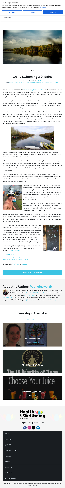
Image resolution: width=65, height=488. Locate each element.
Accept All (53, 12)
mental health (22, 82)
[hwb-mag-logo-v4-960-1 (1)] (32, 411)
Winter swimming (8, 254)
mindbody (29, 82)
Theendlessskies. (15, 250)
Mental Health (34, 369)
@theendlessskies (32, 300)
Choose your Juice (32, 391)
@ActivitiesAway (50, 300)
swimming (52, 82)
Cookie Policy (43, 7)
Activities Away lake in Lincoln (32, 90)
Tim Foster (15, 264)
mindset (47, 82)
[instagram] (29, 427)
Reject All (32, 12)
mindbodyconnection (38, 82)
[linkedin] (38, 427)
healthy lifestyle (13, 82)
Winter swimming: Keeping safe (13, 257)
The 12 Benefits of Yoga (32, 365)
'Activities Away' (29, 295)
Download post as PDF (32, 272)
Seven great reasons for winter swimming (16, 259)
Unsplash (24, 264)
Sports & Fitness (35, 342)
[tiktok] (33, 427)
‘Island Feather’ (8, 297)
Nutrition (35, 395)
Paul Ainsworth (42, 81)
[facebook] (25, 427)
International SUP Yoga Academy (35, 293)
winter (57, 82)
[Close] (63, 1)
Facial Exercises (32, 338)
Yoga (40, 369)
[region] (32, 8)
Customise (12, 12)
